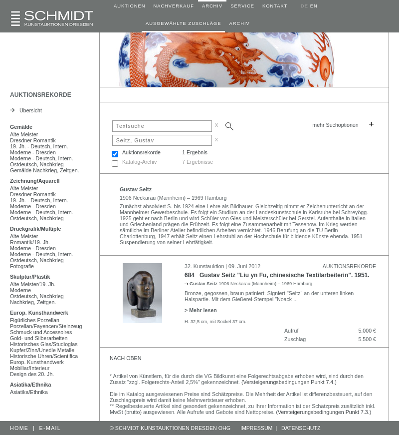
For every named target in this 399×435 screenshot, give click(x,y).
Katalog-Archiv (139, 162)
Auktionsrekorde (141, 152)
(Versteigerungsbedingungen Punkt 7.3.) (324, 412)
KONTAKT (274, 5)
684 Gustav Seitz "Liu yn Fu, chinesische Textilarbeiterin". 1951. (277, 275)
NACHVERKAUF (173, 5)
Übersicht (26, 110)
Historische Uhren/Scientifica (44, 356)
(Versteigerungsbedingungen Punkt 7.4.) (289, 382)
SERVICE (242, 5)
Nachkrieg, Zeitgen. (33, 302)
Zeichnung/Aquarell (34, 181)
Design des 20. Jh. (32, 374)
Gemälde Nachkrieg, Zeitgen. (44, 170)
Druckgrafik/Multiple (35, 229)
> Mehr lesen (201, 310)
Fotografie (22, 266)
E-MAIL (50, 428)
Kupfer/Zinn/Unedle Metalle (42, 350)
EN (314, 5)
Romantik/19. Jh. (30, 242)
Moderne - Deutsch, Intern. (41, 158)
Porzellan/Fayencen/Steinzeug (46, 326)
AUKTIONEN (129, 5)
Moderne (20, 290)
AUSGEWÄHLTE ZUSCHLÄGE (183, 23)
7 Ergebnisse (197, 162)
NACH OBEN (125, 358)
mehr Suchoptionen (335, 125)
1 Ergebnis (194, 152)
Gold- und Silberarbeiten (39, 338)
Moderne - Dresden (33, 152)
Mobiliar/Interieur (29, 368)
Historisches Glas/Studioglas (44, 344)
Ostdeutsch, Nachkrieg (37, 164)
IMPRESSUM (256, 428)
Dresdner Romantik (33, 140)
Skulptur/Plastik (30, 277)
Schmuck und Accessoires (41, 332)
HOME (19, 428)
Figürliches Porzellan (34, 320)
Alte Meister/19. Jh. (32, 284)
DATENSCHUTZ (301, 428)
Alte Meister (24, 134)
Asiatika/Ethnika (30, 385)
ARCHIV (212, 5)
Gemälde (21, 127)
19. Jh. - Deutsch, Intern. (39, 146)
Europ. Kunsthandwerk (39, 313)
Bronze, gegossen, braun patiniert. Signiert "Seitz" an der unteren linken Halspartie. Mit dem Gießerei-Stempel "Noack (269, 296)
